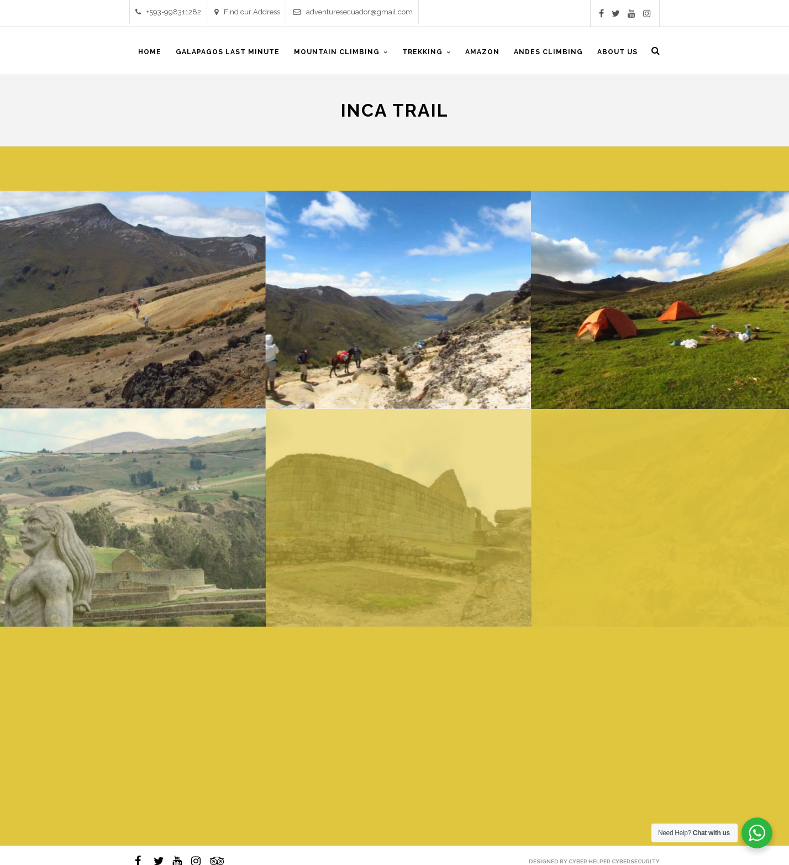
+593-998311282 (168, 12)
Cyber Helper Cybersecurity (614, 861)
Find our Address (247, 12)
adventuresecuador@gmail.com (353, 12)
